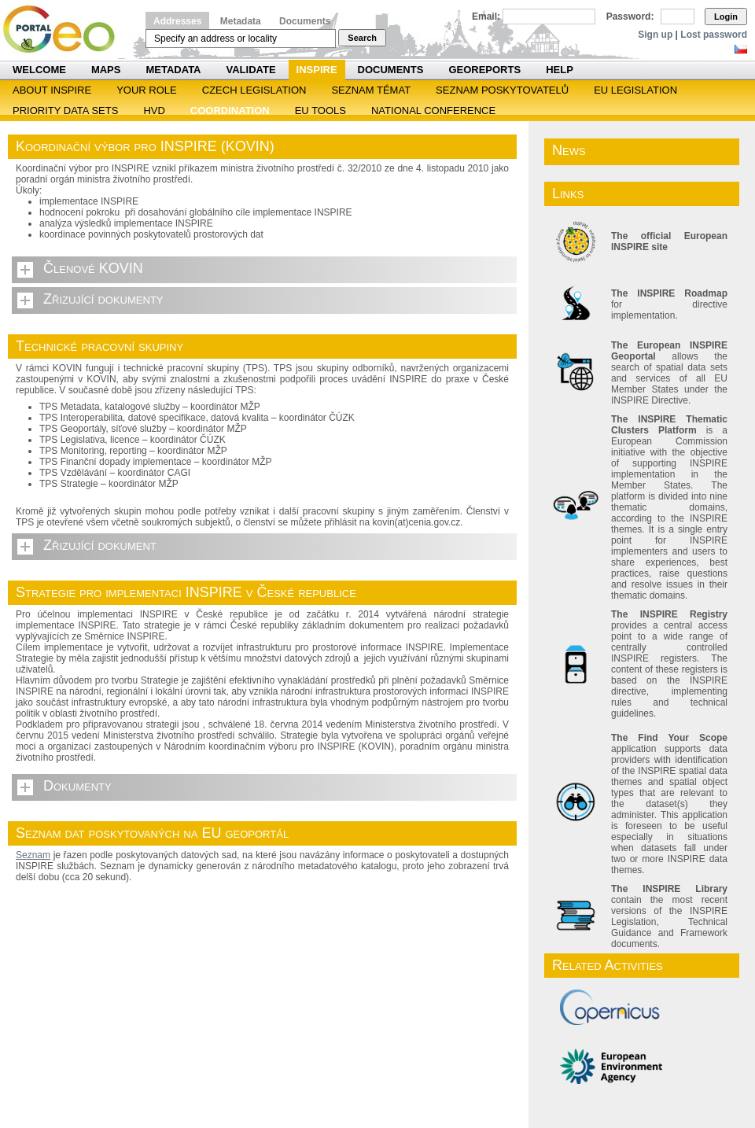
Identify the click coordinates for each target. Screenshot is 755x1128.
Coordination (230, 110)
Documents (304, 21)
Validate (251, 70)
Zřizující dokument (100, 545)
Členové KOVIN (93, 268)
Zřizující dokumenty (103, 299)
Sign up (655, 34)
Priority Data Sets (65, 110)
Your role (146, 90)
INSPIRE (316, 70)
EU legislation (635, 90)
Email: (486, 16)
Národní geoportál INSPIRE (65, 29)
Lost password (713, 34)
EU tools (320, 110)
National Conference (433, 110)
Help (559, 70)
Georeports (484, 70)
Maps (106, 70)
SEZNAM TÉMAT (371, 90)
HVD (153, 110)
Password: (630, 16)
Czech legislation (254, 90)
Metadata (240, 21)
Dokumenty (77, 786)
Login (726, 16)
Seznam (33, 855)
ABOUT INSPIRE (52, 90)
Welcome (39, 70)
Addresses (177, 21)
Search (362, 37)
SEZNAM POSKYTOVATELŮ (502, 90)
